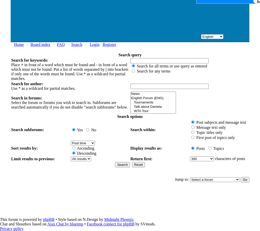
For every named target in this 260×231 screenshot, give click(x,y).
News (153, 94)
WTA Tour (153, 111)
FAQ (61, 44)
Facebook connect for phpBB (111, 224)
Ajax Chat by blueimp (65, 224)
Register (109, 44)
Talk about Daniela (153, 107)
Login (95, 44)
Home (19, 44)
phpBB (48, 219)
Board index (40, 44)
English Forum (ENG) (153, 98)
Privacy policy (12, 228)
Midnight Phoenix (119, 219)
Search (76, 44)
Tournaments (153, 102)
